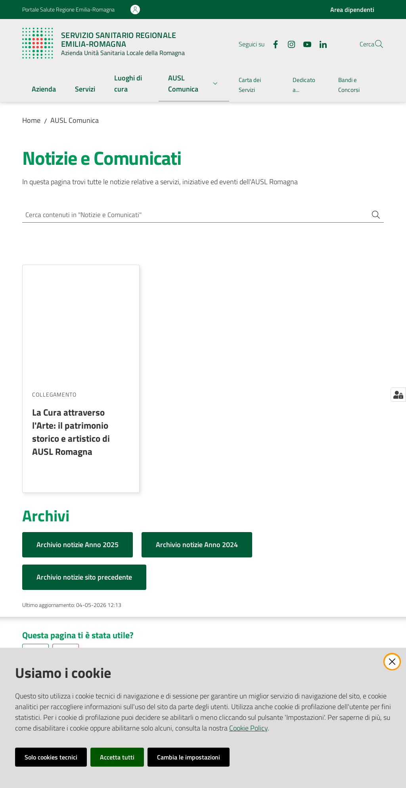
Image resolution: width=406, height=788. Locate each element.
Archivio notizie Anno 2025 (77, 429)
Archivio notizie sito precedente (84, 462)
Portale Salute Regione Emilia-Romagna (68, 9)
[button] (374, 43)
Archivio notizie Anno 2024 (197, 429)
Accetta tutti (117, 757)
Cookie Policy (248, 728)
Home (31, 120)
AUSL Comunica (74, 120)
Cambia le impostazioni (188, 757)
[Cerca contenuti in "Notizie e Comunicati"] (192, 215)
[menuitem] (43, 90)
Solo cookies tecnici (51, 757)
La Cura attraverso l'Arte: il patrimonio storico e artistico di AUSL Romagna (71, 316)
